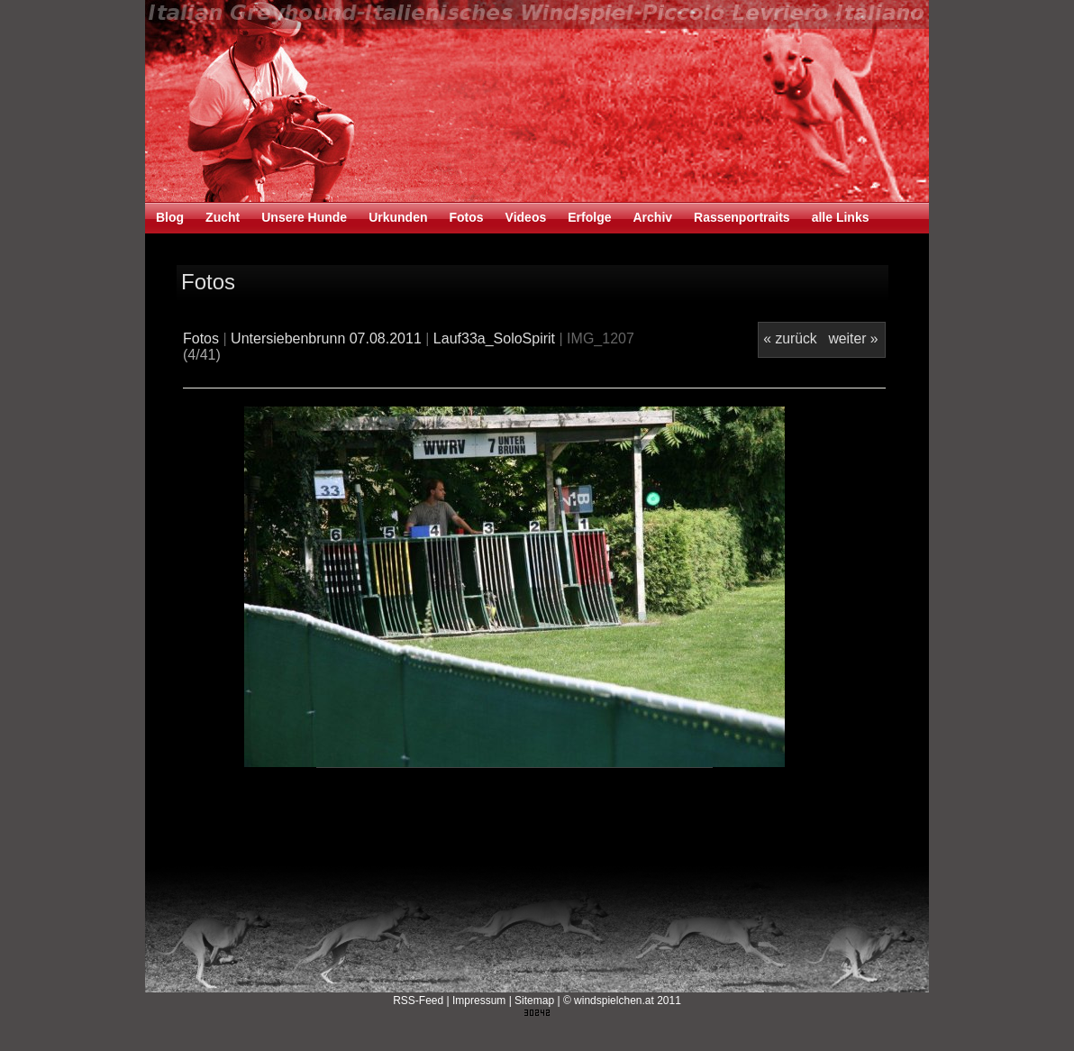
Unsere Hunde (304, 217)
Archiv (652, 217)
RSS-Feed (418, 1000)
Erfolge (589, 217)
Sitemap (534, 1000)
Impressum (478, 1000)
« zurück (789, 338)
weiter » (853, 338)
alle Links (840, 217)
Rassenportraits (742, 217)
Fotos (466, 217)
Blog (170, 217)
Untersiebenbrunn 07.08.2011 (326, 338)
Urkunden (398, 217)
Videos (526, 217)
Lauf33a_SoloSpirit (494, 338)
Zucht (222, 217)
